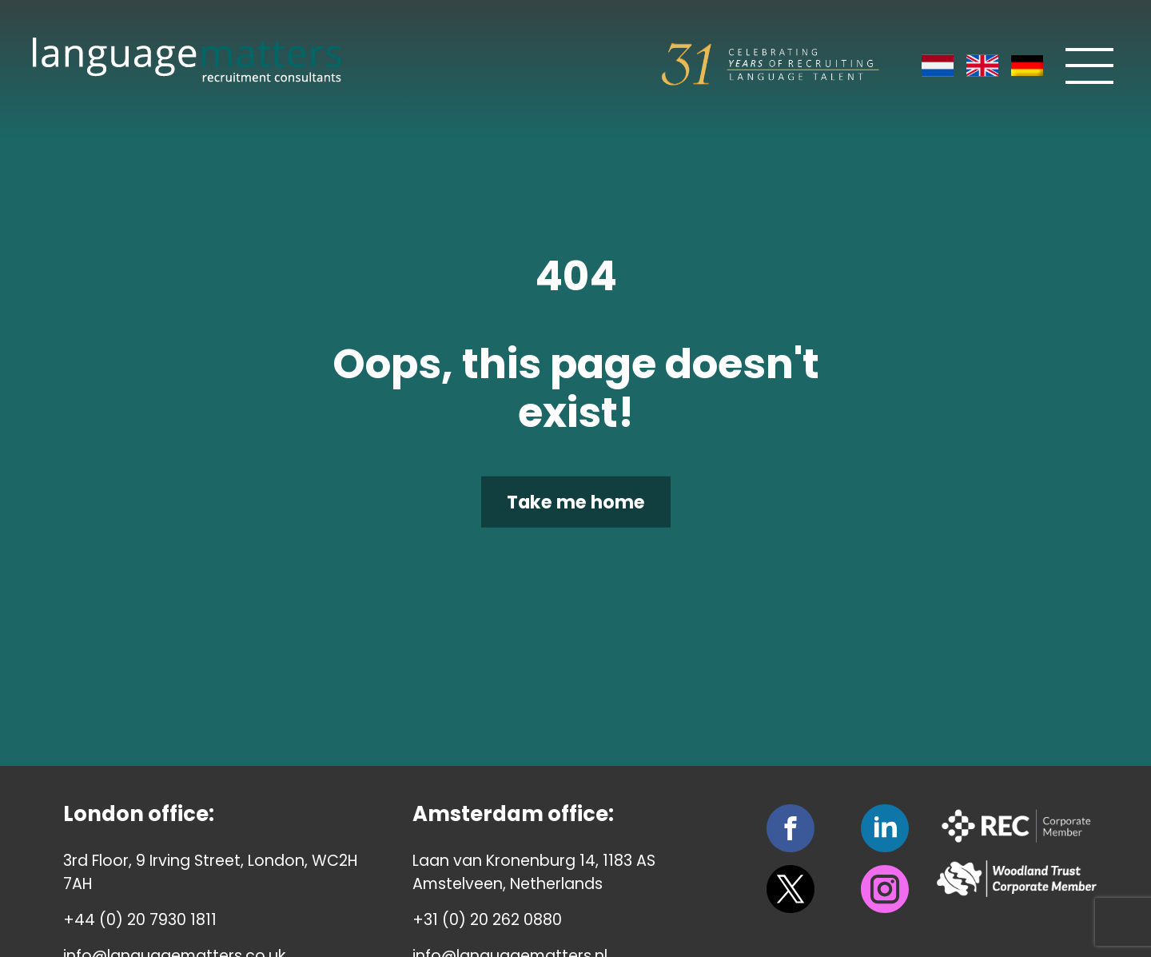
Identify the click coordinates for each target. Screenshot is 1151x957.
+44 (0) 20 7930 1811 (140, 920)
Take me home (576, 501)
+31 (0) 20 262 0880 (487, 920)
